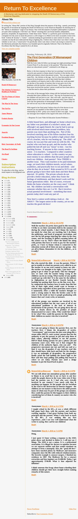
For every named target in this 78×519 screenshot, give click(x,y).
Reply (33, 254)
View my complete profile (11, 49)
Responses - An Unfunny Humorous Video (12, 246)
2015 (6, 205)
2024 (6, 185)
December (9, 218)
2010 (6, 216)
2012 (6, 212)
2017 (6, 201)
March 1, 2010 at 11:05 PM (52, 325)
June (7, 231)
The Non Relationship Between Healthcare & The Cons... (14, 254)
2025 (6, 183)
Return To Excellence (30, 8)
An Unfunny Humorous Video (13, 249)
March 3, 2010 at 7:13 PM (52, 431)
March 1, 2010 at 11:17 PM (52, 406)
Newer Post (31, 509)
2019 (6, 196)
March (8, 237)
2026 (6, 181)
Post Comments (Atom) (45, 514)
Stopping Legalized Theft (12, 251)
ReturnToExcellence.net (12, 23)
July (7, 229)
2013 (6, 210)
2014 (6, 207)
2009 (6, 277)
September (9, 225)
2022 (6, 189)
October (8, 223)
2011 (6, 214)
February (8, 240)
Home (37, 509)
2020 (6, 194)
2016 (6, 203)
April (7, 235)
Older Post (72, 509)
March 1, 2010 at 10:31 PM (53, 223)
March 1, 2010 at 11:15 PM (64, 371)
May (7, 233)
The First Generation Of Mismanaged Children (12, 242)
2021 (6, 192)
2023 (6, 187)
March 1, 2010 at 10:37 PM (64, 260)
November (9, 220)
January (8, 275)
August (8, 227)
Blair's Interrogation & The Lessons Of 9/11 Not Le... (13, 272)
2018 (6, 198)
